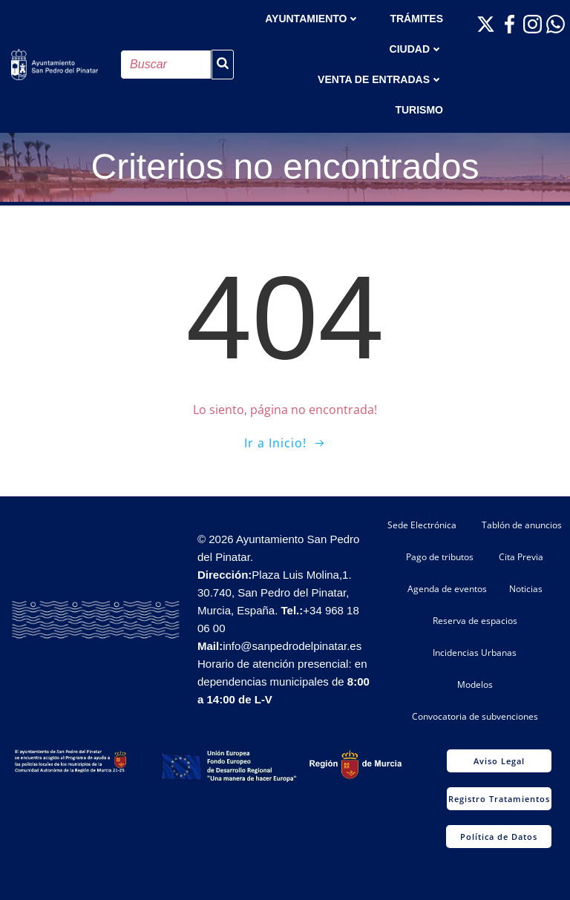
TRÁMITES (416, 18)
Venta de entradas (380, 79)
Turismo (419, 110)
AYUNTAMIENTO (312, 18)
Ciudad (416, 49)
